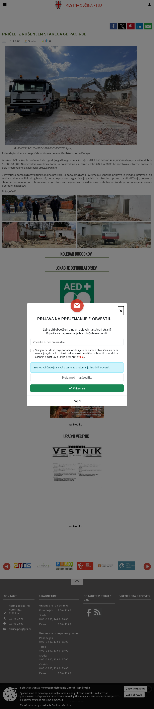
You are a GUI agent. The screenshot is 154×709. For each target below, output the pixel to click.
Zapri (77, 401)
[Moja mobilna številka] (77, 377)
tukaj (81, 357)
